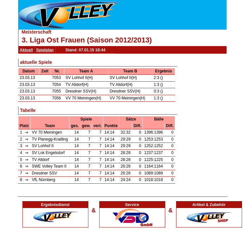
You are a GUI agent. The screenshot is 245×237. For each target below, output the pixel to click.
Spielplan (45, 50)
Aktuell (26, 50)
